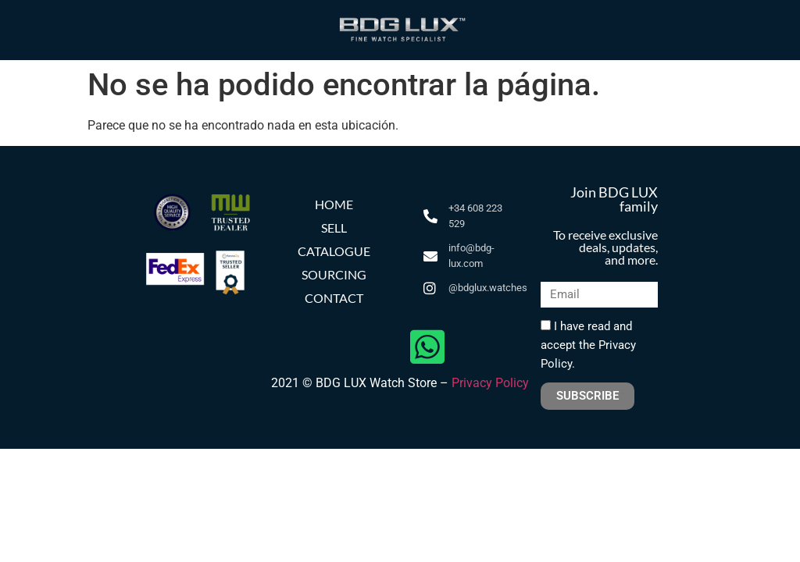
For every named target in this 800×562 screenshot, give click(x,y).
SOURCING (334, 274)
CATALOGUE (334, 251)
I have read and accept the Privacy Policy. (588, 345)
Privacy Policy (490, 382)
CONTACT (334, 297)
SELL (334, 227)
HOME (334, 204)
